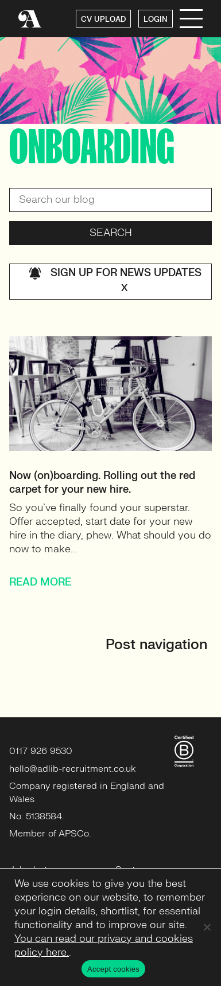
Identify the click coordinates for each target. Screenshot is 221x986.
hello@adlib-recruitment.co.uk (72, 769)
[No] (206, 927)
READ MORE (40, 582)
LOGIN (156, 19)
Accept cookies (113, 969)
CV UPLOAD (103, 19)
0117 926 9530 (40, 751)
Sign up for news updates (115, 281)
